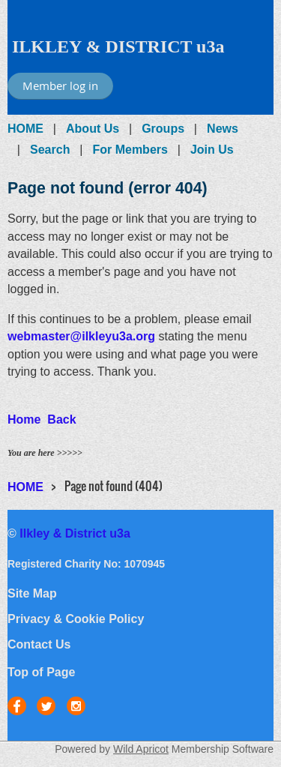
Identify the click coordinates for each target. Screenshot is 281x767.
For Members (129, 149)
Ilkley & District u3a (74, 533)
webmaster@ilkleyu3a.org (81, 336)
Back (61, 419)
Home (23, 419)
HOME (25, 128)
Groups (163, 128)
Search (50, 149)
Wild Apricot (141, 749)
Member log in (60, 85)
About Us (92, 128)
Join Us (212, 149)
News (222, 128)
